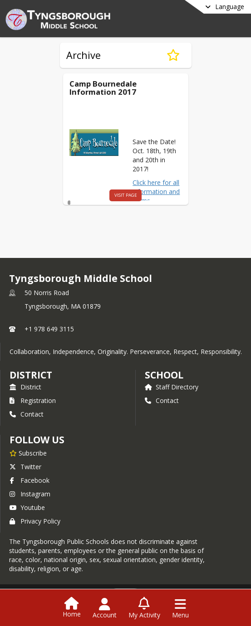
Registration (33, 400)
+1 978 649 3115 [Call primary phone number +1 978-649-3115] (49, 329)
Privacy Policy (35, 521)
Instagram (30, 494)
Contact (27, 414)
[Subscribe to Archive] (173, 55)
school (164, 375)
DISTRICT (31, 375)
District (25, 387)
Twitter (25, 466)
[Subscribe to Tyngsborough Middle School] (28, 453)
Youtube (27, 507)
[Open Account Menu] (105, 608)
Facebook (29, 480)
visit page (108, 195)
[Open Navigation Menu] (180, 608)
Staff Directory (171, 387)
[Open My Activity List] (144, 608)
